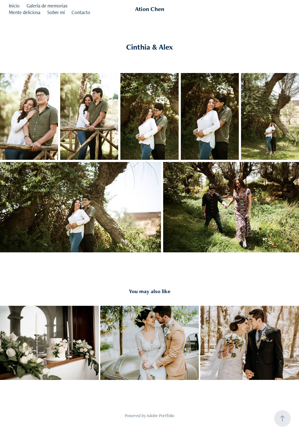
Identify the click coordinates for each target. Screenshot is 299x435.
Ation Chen (149, 9)
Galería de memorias (47, 5)
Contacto (81, 12)
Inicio (14, 5)
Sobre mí (56, 12)
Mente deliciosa (24, 12)
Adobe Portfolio (160, 415)
